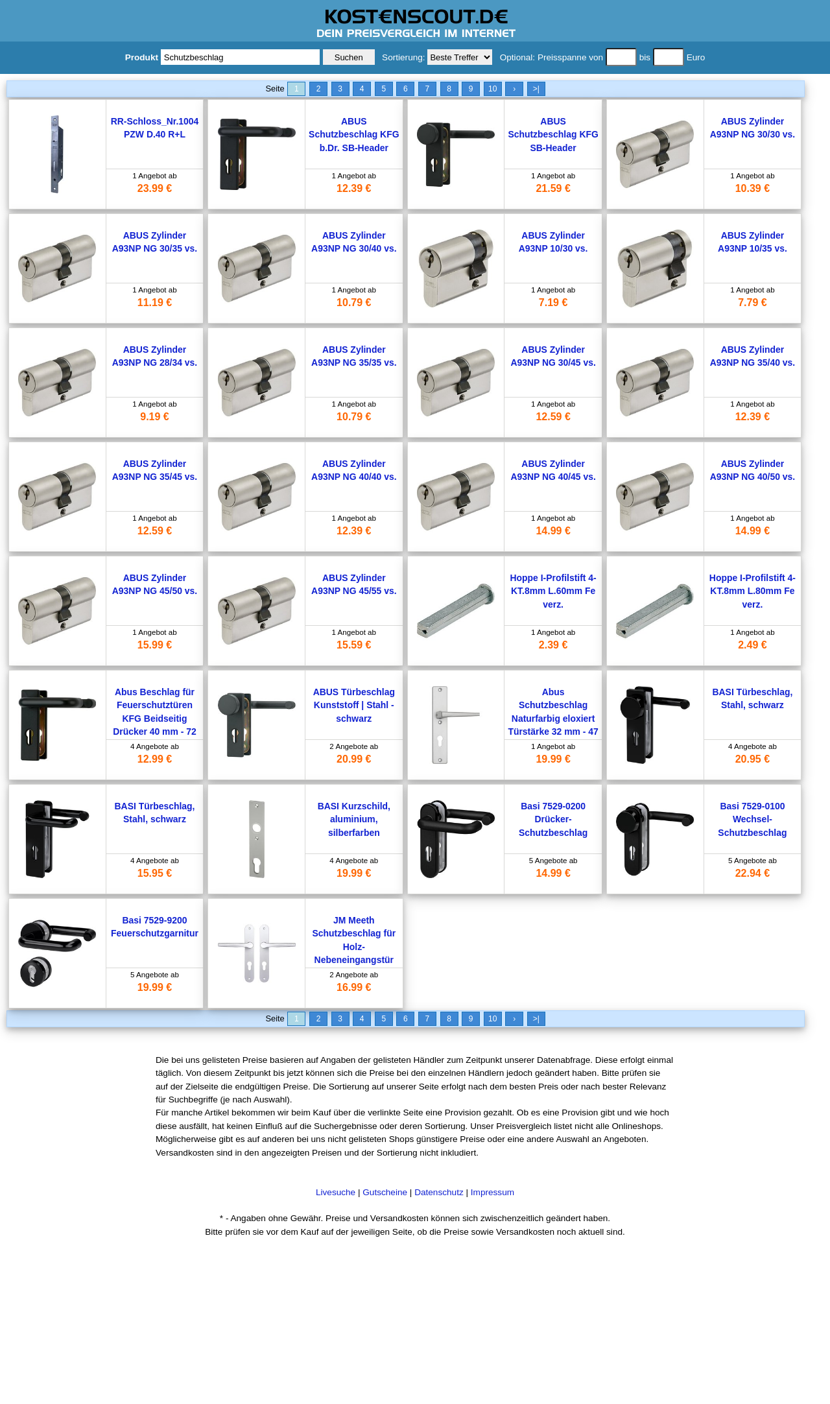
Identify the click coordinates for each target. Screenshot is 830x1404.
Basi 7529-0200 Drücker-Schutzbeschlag (553, 819)
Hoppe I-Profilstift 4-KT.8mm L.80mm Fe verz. (752, 591)
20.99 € (354, 759)
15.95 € (154, 873)
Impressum (492, 1192)
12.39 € (354, 188)
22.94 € (752, 873)
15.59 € (354, 644)
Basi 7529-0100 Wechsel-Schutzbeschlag (752, 819)
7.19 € (553, 302)
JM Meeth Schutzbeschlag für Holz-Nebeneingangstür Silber (354, 947)
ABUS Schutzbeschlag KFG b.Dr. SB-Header (354, 134)
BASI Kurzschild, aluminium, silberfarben (354, 819)
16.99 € (354, 987)
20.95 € (752, 759)
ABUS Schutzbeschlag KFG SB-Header (553, 134)
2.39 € (553, 644)
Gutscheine (384, 1192)
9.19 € (154, 416)
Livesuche (335, 1192)
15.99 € (154, 644)
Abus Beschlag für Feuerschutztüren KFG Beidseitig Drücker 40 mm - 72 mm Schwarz (154, 718)
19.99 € (553, 759)
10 (492, 88)
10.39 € (752, 188)
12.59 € (553, 416)
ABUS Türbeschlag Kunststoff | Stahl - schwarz (354, 705)
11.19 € (154, 302)
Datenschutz (439, 1192)
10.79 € (354, 302)
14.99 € (553, 530)
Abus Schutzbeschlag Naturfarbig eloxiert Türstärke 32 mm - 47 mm (553, 718)
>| (536, 88)
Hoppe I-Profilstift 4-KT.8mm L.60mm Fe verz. (553, 591)
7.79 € (752, 302)
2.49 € (752, 644)
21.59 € (553, 188)
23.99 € (154, 188)
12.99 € (154, 759)
